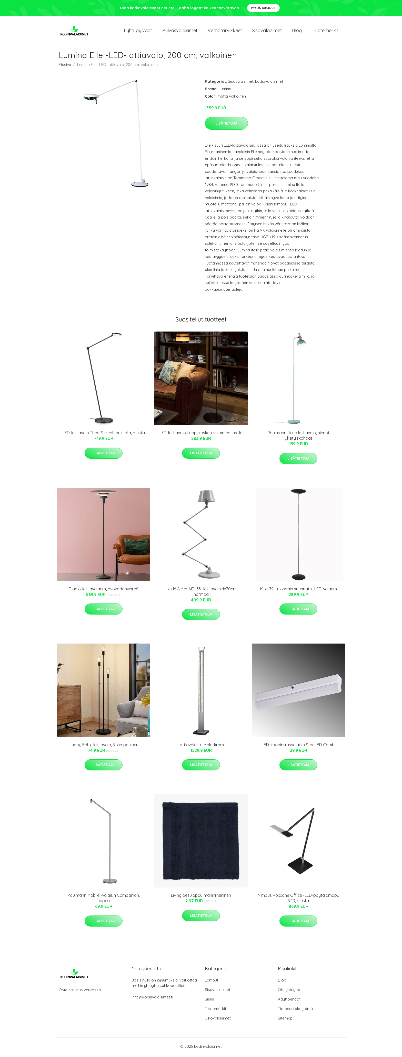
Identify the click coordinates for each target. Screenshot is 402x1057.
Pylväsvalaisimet (179, 31)
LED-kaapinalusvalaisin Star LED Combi (298, 746)
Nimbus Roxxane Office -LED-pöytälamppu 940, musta (298, 899)
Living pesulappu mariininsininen (201, 897)
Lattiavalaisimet (269, 83)
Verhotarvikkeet (225, 31)
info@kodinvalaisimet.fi (152, 998)
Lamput (211, 981)
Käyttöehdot (289, 1000)
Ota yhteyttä (289, 991)
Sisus (209, 1000)
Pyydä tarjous (263, 8)
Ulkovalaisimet (218, 1019)
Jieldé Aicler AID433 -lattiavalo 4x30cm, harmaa (201, 593)
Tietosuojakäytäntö (295, 1010)
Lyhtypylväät (138, 31)
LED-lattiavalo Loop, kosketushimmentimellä (201, 434)
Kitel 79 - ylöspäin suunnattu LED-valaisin (298, 590)
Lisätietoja (226, 124)
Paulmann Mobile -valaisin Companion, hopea (104, 899)
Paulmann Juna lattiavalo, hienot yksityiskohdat (298, 437)
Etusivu (65, 66)
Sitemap (285, 1019)
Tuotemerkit (325, 31)
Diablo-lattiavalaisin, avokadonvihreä (103, 590)
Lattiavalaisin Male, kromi (201, 746)
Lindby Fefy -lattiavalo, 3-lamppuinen (103, 746)
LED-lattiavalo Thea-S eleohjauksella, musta (104, 434)
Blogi (297, 31)
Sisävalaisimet (267, 31)
